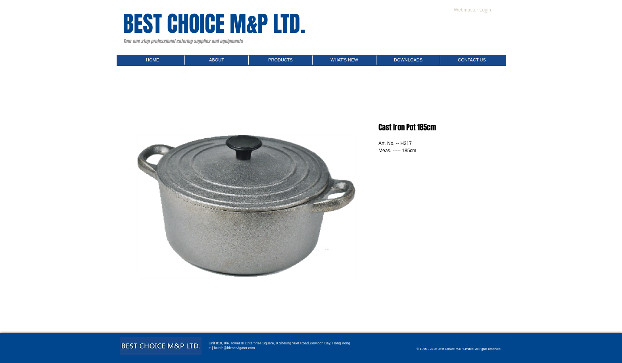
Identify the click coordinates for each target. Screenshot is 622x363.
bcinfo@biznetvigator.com (234, 348)
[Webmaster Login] (472, 10)
